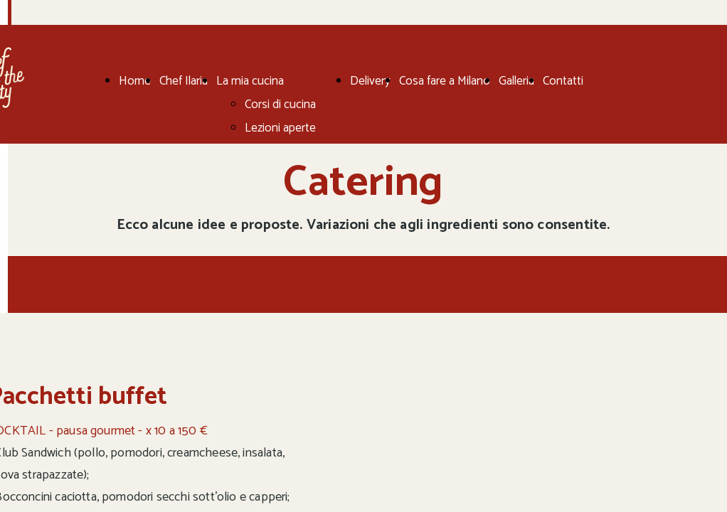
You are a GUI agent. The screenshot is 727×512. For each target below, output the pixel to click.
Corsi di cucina (280, 104)
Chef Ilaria (183, 81)
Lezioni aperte (280, 128)
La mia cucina (250, 81)
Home (135, 81)
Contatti (563, 81)
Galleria (516, 81)
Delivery (370, 81)
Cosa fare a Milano (444, 81)
